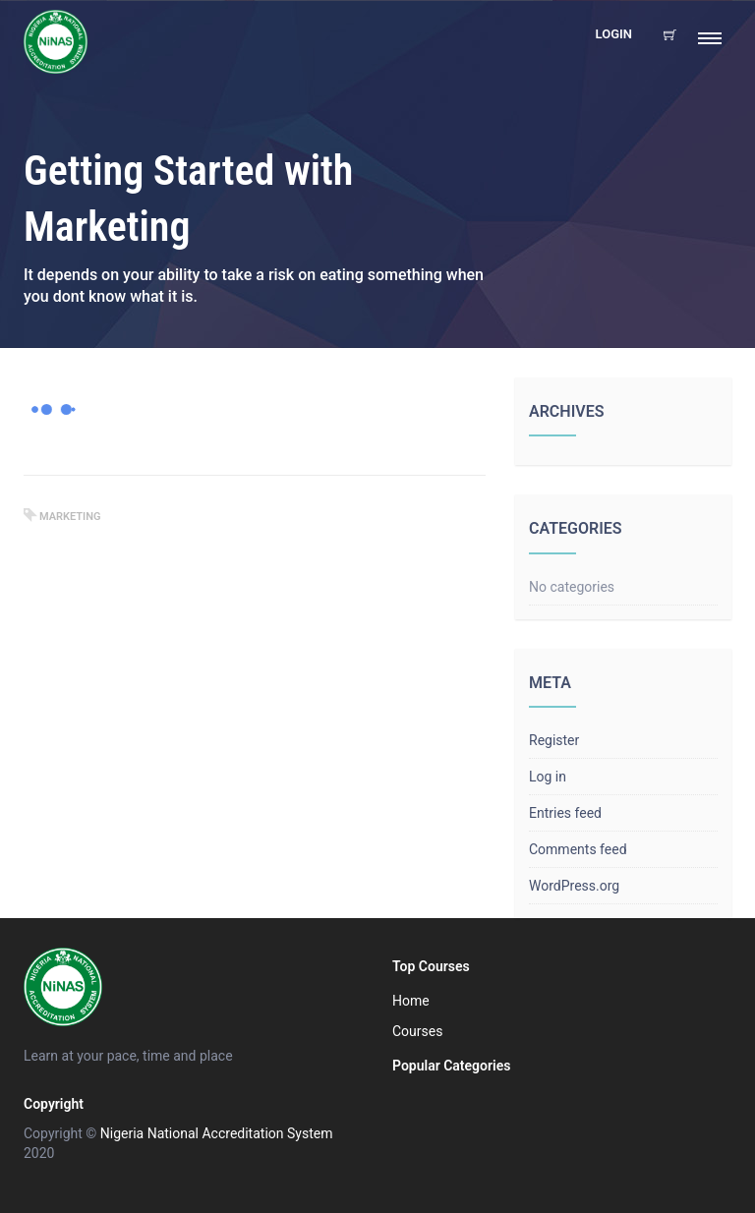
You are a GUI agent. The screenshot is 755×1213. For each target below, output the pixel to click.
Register (554, 740)
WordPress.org (574, 886)
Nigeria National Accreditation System (216, 1133)
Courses (417, 1031)
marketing (70, 516)
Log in (547, 776)
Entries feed (565, 813)
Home (411, 1001)
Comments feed (578, 849)
